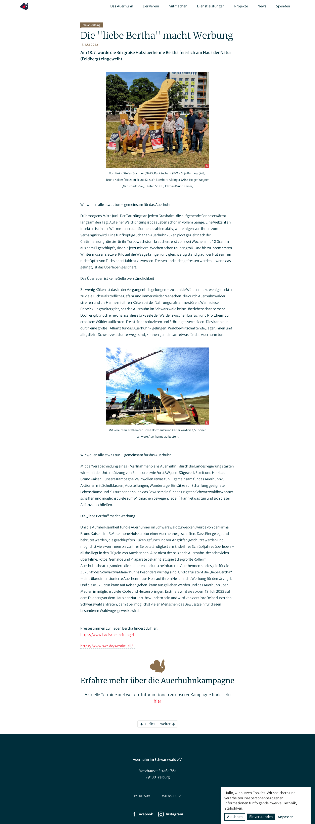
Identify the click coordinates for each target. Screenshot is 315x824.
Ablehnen (235, 817)
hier (157, 701)
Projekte (241, 6)
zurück (147, 724)
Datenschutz (171, 796)
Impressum (142, 796)
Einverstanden (261, 817)
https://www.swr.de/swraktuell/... (108, 646)
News (262, 6)
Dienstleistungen (211, 6)
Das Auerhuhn (121, 6)
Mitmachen (178, 6)
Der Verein (151, 6)
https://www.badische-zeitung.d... (108, 635)
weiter (167, 724)
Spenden (283, 6)
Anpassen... (287, 817)
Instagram (170, 814)
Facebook (142, 814)
